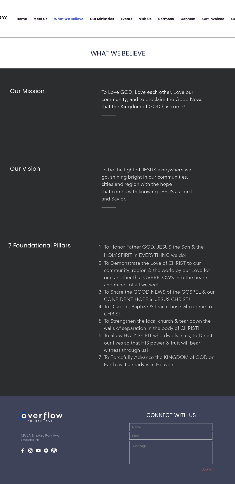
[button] (127, 19)
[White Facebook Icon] (22, 450)
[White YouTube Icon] (38, 450)
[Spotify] (46, 450)
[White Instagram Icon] (30, 450)
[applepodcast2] (54, 450)
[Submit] (196, 469)
